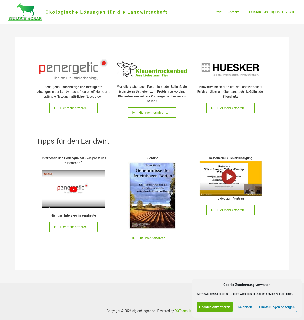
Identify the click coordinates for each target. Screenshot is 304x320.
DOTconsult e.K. (186, 311)
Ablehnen (245, 307)
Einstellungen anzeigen (277, 307)
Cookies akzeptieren (214, 307)
